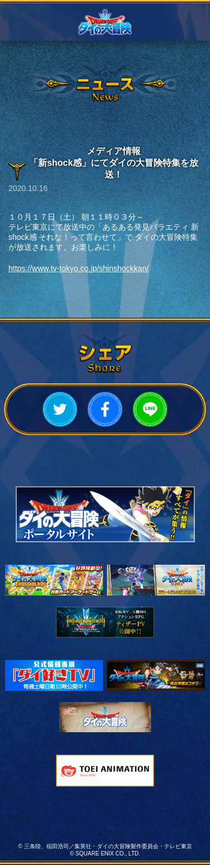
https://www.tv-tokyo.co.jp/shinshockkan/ (78, 268)
